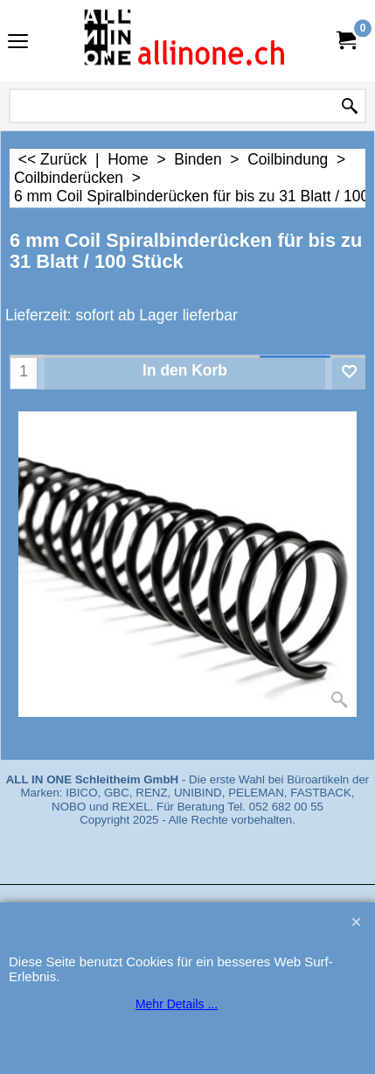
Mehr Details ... (176, 1004)
